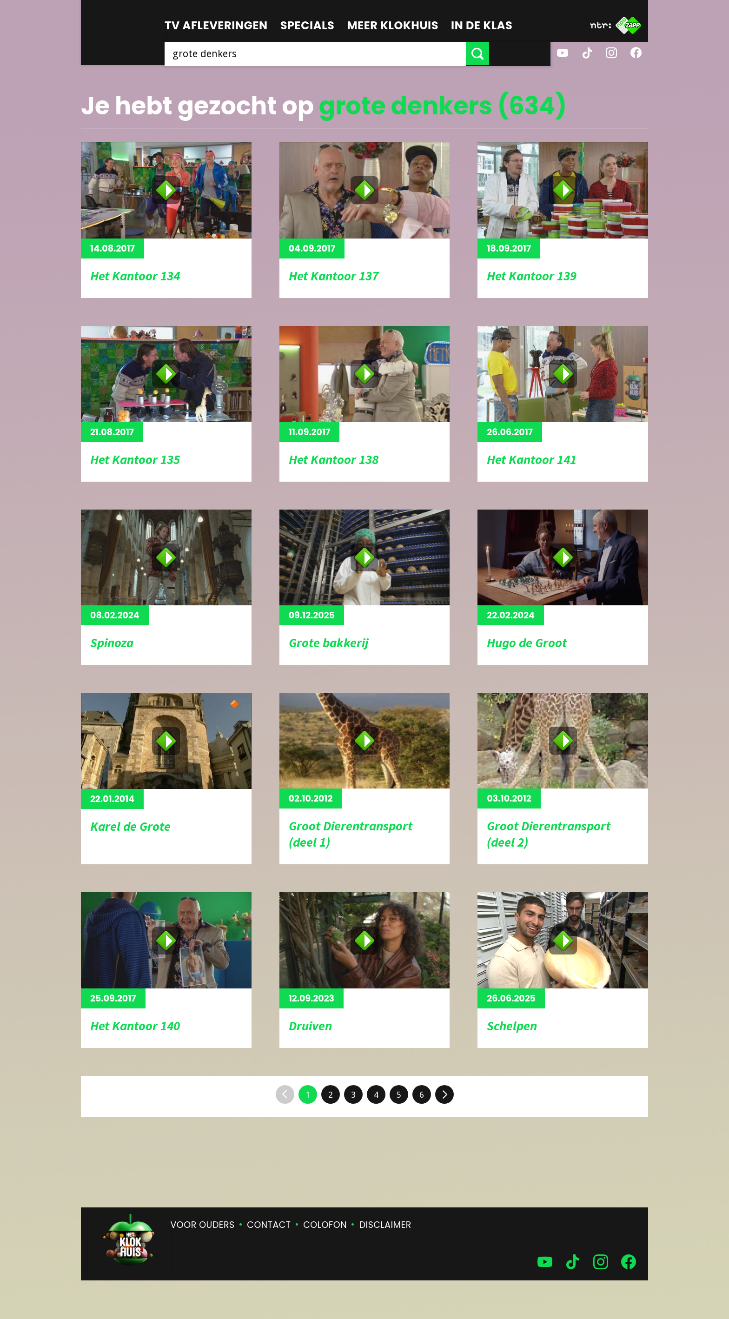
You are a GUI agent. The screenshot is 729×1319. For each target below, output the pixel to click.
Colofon (325, 1225)
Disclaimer (385, 1225)
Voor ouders (203, 1225)
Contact (269, 1225)
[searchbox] (346, 53)
